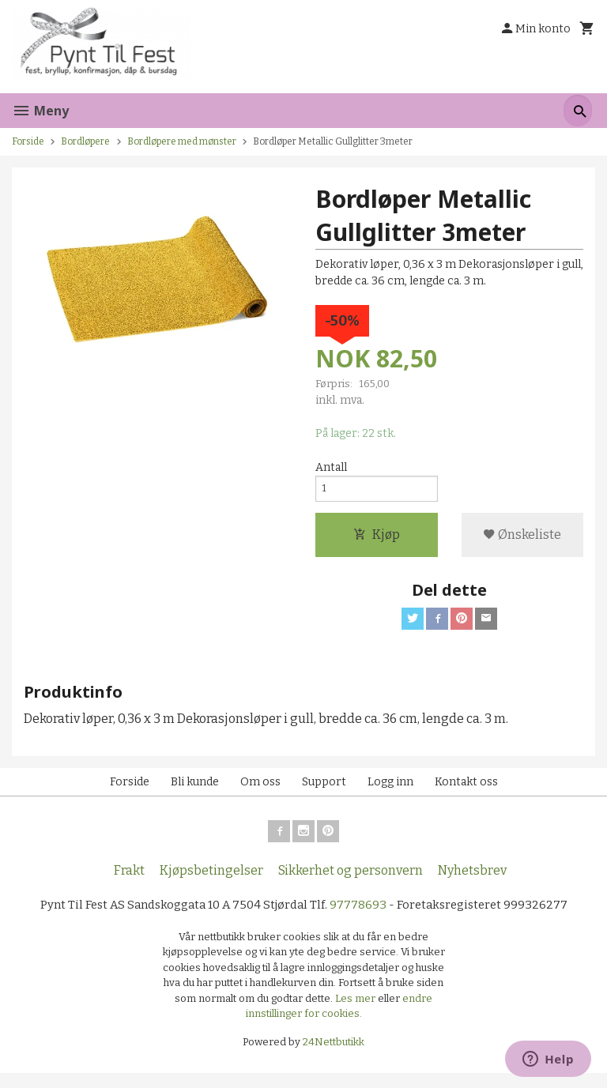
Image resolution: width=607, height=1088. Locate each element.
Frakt (129, 882)
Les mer (356, 1012)
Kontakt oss (466, 791)
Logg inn (390, 791)
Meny (40, 110)
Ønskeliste (522, 540)
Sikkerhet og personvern (350, 882)
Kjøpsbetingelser (211, 882)
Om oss (260, 791)
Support (324, 791)
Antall (331, 469)
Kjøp (376, 540)
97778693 (362, 917)
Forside (28, 141)
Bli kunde (195, 791)
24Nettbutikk (333, 1056)
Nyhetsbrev (472, 882)
